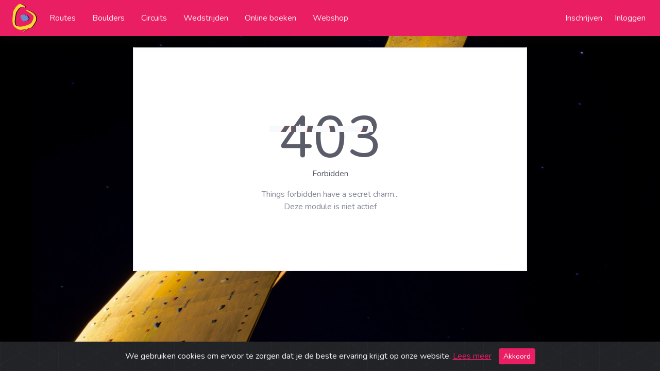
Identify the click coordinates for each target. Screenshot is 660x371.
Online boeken (270, 18)
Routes (62, 18)
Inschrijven (583, 18)
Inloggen (630, 18)
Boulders (108, 18)
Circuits (154, 18)
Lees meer (472, 356)
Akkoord (517, 356)
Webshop (330, 18)
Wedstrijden (205, 18)
